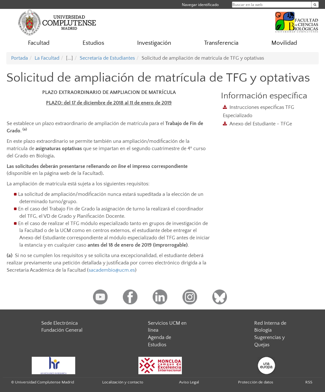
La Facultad (47, 58)
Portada (19, 58)
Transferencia (221, 43)
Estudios (93, 43)
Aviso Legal (189, 382)
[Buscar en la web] (315, 5)
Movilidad (284, 43)
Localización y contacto (122, 382)
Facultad (39, 43)
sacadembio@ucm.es (112, 270)
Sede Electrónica (59, 323)
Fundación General (62, 330)
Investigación (154, 43)
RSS (308, 382)
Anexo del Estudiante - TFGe (260, 124)
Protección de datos (255, 382)
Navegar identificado (200, 4)
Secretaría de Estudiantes (107, 58)
